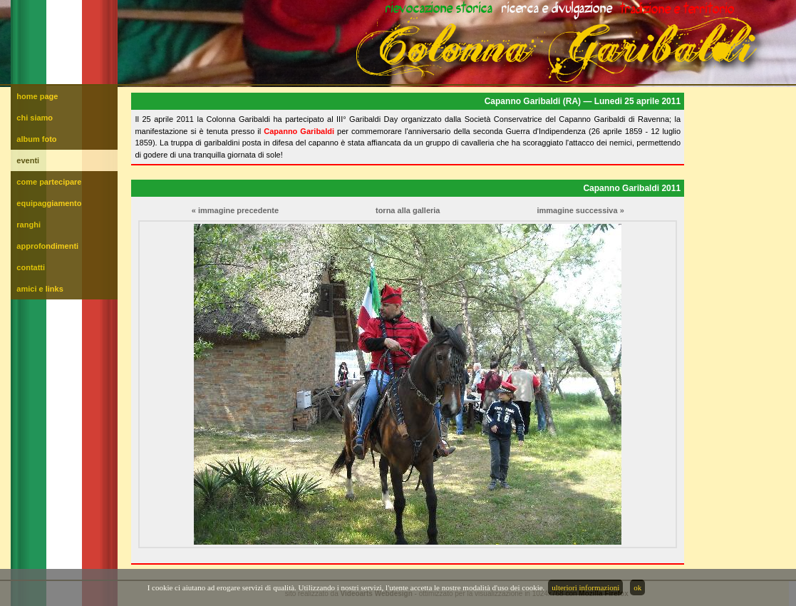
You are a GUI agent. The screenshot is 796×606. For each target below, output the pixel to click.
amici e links (39, 288)
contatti (30, 267)
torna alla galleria (408, 210)
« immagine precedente (235, 210)
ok (637, 587)
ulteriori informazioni (585, 587)
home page (37, 96)
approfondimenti (47, 246)
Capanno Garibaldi (299, 131)
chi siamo (34, 117)
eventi (27, 160)
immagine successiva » (580, 210)
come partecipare (48, 182)
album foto (36, 139)
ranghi (28, 224)
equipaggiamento (48, 203)
